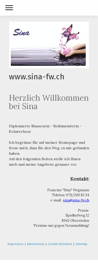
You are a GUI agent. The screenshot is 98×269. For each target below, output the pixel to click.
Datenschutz (35, 244)
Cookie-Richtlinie (60, 244)
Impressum (16, 244)
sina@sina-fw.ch (76, 200)
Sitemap (81, 244)
